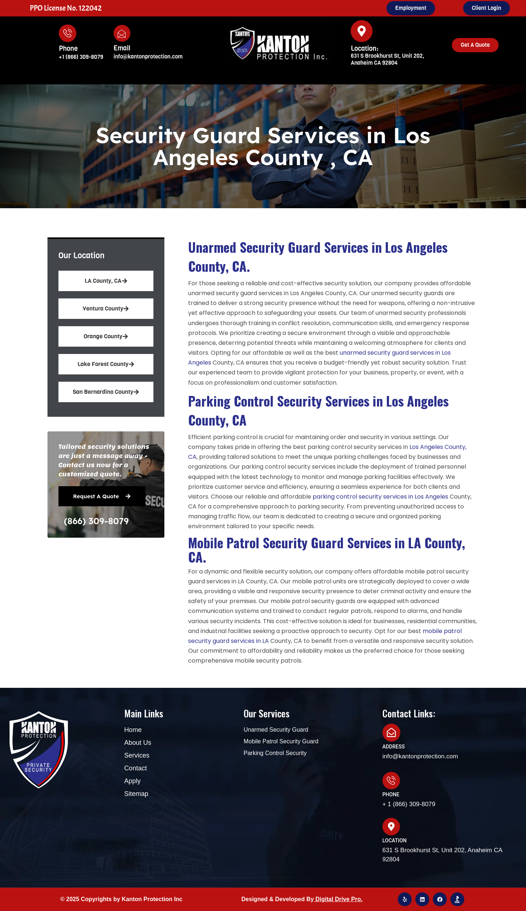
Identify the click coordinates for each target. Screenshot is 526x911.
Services (249, 83)
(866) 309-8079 (96, 520)
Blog (355, 83)
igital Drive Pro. (341, 899)
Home (170, 83)
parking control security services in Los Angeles (380, 496)
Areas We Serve (307, 83)
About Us (205, 83)
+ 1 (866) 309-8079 (408, 803)
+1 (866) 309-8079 (81, 57)
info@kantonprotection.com (148, 56)
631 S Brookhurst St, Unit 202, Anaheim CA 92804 (387, 59)
